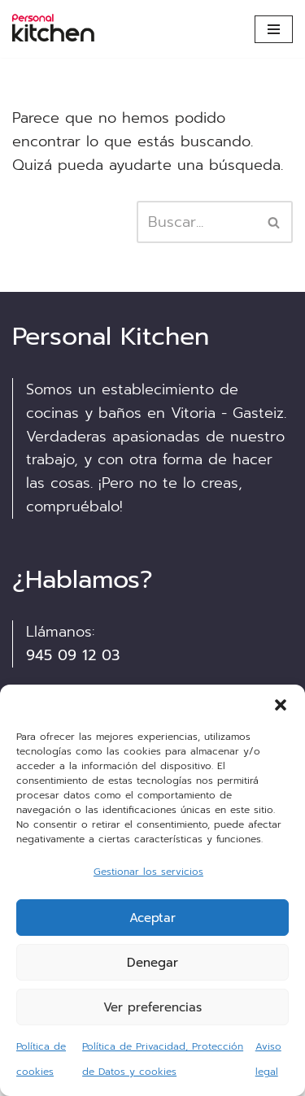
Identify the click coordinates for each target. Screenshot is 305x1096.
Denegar (152, 963)
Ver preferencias (152, 1007)
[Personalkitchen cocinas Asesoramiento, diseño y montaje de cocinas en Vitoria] (61, 28)
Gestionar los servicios (148, 871)
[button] (280, 705)
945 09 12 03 (73, 655)
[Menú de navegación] (274, 29)
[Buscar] (196, 222)
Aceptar (152, 918)
